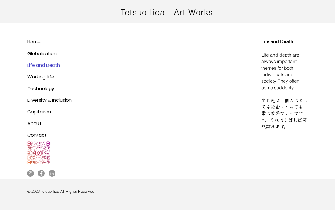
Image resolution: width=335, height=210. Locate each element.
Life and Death (43, 65)
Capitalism (39, 111)
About (34, 123)
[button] (167, 100)
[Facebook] (41, 173)
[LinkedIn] (52, 173)
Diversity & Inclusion (49, 100)
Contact (37, 135)
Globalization (42, 53)
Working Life (40, 77)
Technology (40, 88)
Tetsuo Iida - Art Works (167, 12)
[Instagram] (30, 173)
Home (34, 41)
